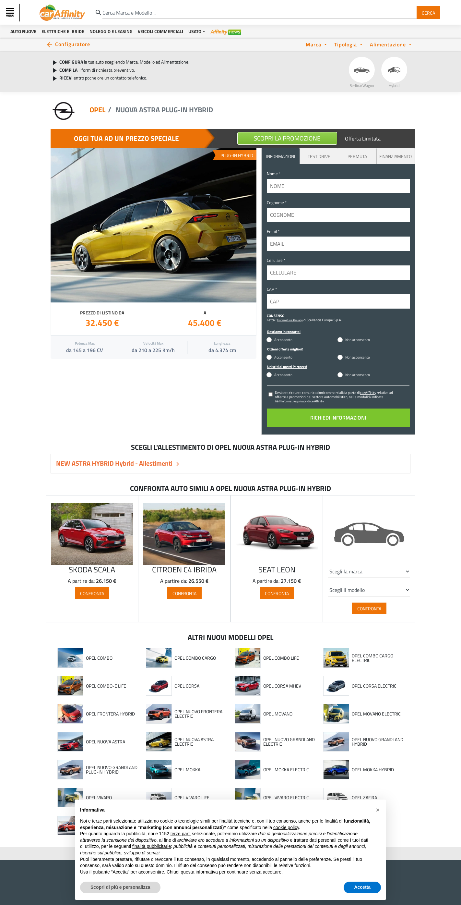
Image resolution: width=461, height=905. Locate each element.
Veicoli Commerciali (160, 31)
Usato (194, 31)
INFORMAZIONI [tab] (280, 156)
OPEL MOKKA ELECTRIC (286, 769)
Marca (314, 44)
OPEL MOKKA (187, 769)
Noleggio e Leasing (111, 31)
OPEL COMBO (99, 658)
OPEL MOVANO (277, 714)
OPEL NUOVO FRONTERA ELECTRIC (198, 713)
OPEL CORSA (186, 686)
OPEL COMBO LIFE (281, 658)
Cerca (428, 12)
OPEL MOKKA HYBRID (373, 769)
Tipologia (346, 44)
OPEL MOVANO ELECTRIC (376, 714)
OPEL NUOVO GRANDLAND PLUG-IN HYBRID (111, 769)
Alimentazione (389, 44)
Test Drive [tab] (319, 156)
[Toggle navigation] (11, 13)
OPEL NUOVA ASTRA (105, 742)
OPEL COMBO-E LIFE (106, 686)
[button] (377, 810)
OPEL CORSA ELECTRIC (374, 686)
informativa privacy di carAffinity (302, 401)
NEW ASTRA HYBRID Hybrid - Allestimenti (115, 463)
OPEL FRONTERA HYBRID (110, 714)
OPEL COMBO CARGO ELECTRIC (372, 658)
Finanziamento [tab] (395, 156)
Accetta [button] (362, 887)
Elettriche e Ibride (62, 31)
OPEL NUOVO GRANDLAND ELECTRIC (289, 741)
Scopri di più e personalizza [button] (120, 887)
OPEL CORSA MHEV (282, 686)
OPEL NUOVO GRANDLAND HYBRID (377, 741)
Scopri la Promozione (287, 138)
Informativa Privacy (290, 320)
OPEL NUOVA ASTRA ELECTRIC (194, 741)
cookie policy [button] (286, 827)
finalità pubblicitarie (151, 846)
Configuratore (72, 44)
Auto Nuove (23, 31)
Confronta (92, 593)
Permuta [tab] (357, 156)
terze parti (181, 833)
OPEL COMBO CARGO (195, 658)
